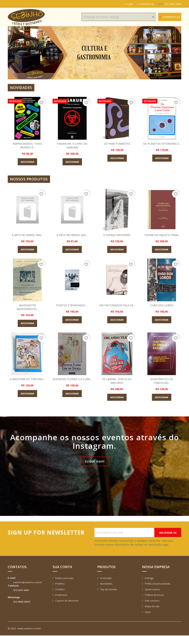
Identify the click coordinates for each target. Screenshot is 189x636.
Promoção (106, 578)
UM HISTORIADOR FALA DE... (117, 305)
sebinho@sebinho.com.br (27, 583)
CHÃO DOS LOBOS (162, 305)
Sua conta (62, 567)
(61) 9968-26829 (21, 602)
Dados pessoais (64, 578)
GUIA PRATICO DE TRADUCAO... (161, 381)
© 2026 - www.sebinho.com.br (24, 629)
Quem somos (152, 590)
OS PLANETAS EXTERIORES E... (162, 145)
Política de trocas (154, 595)
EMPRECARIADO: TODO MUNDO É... (27, 145)
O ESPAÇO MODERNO (117, 235)
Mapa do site (151, 607)
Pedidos (60, 584)
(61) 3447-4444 (172, 4)
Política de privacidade (157, 584)
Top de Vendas (108, 590)
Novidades (106, 584)
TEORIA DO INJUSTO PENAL (161, 235)
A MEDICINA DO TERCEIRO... (27, 379)
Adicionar (27, 161)
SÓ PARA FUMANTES (117, 143)
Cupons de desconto (67, 601)
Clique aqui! (95, 461)
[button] (21, 52)
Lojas (147, 612)
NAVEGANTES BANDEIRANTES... (27, 307)
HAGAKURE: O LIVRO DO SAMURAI (72, 145)
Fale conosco (151, 601)
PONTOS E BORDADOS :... (72, 305)
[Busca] (118, 17)
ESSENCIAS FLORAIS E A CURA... (72, 381)
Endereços (61, 595)
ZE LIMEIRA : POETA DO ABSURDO (117, 381)
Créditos (60, 590)
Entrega (149, 578)
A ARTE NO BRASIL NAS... (27, 235)
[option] (94, 52)
